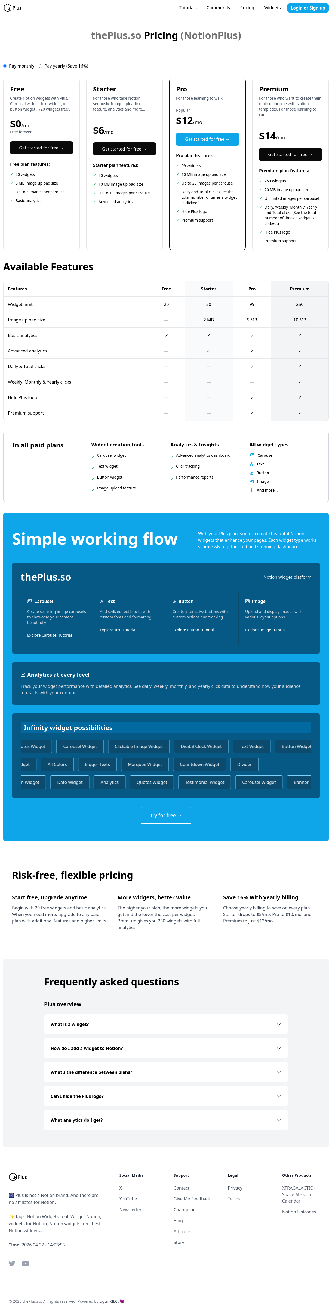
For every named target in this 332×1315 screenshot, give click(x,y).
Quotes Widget (33, 746)
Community (218, 8)
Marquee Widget (141, 764)
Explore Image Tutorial (265, 629)
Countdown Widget (196, 764)
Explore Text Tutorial (118, 629)
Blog (178, 1221)
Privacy (235, 1188)
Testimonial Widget (208, 782)
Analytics (113, 782)
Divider (241, 764)
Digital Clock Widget (204, 746)
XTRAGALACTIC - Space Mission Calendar (298, 1194)
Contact (181, 1188)
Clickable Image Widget (142, 746)
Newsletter (130, 1210)
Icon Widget (30, 782)
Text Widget (255, 746)
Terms (234, 1199)
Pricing (247, 8)
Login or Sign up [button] (308, 8)
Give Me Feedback (192, 1199)
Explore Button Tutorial (193, 629)
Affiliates (182, 1231)
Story (179, 1242)
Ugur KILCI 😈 (111, 1301)
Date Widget (73, 782)
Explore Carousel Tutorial (49, 635)
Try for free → (166, 815)
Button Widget (300, 746)
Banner (304, 782)
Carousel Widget (83, 746)
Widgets (272, 8)
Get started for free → (41, 148)
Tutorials (188, 8)
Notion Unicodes (299, 1212)
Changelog (185, 1210)
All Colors (53, 764)
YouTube (128, 1199)
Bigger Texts (93, 764)
